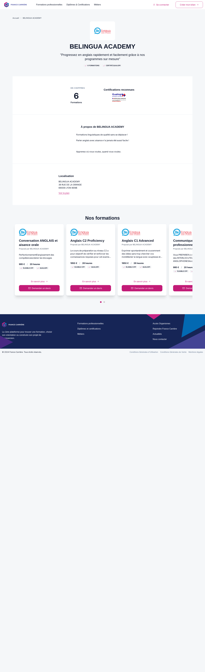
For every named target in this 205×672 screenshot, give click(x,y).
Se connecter (161, 4)
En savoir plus (102, 271)
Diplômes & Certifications (78, 5)
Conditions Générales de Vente (173, 668)
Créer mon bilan (189, 4)
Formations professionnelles (49, 5)
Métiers (97, 5)
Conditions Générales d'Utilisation (144, 668)
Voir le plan (64, 193)
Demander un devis (102, 277)
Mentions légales (196, 668)
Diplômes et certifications (89, 645)
